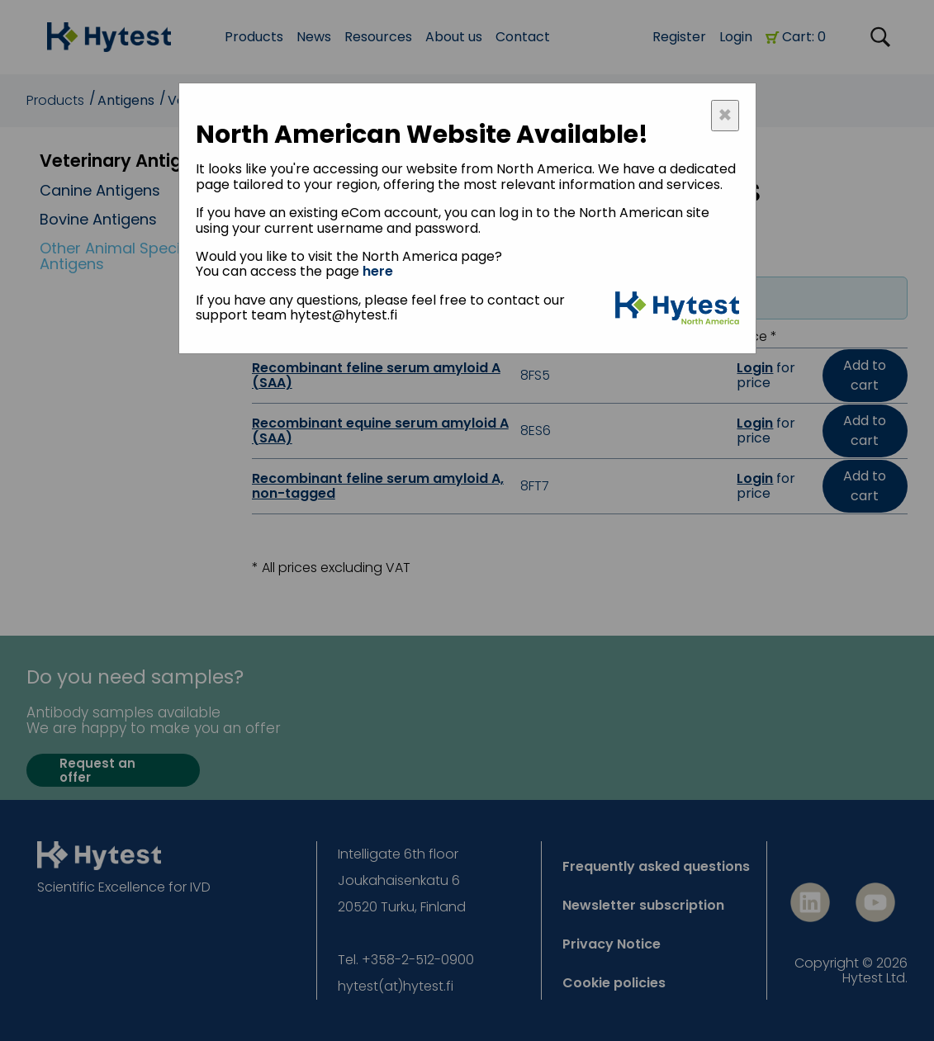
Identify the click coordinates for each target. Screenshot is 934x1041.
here (378, 271)
